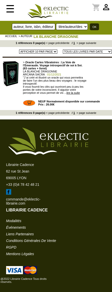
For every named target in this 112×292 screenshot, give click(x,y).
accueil (11, 36)
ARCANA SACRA (34, 74)
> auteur (25, 36)
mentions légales (20, 254)
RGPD (11, 247)
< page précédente (57, 42)
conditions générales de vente (31, 241)
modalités (13, 221)
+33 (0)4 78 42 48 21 (22, 184)
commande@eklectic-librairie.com (23, 201)
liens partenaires (20, 234)
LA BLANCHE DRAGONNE (56, 37)
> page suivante (86, 42)
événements (16, 227)
